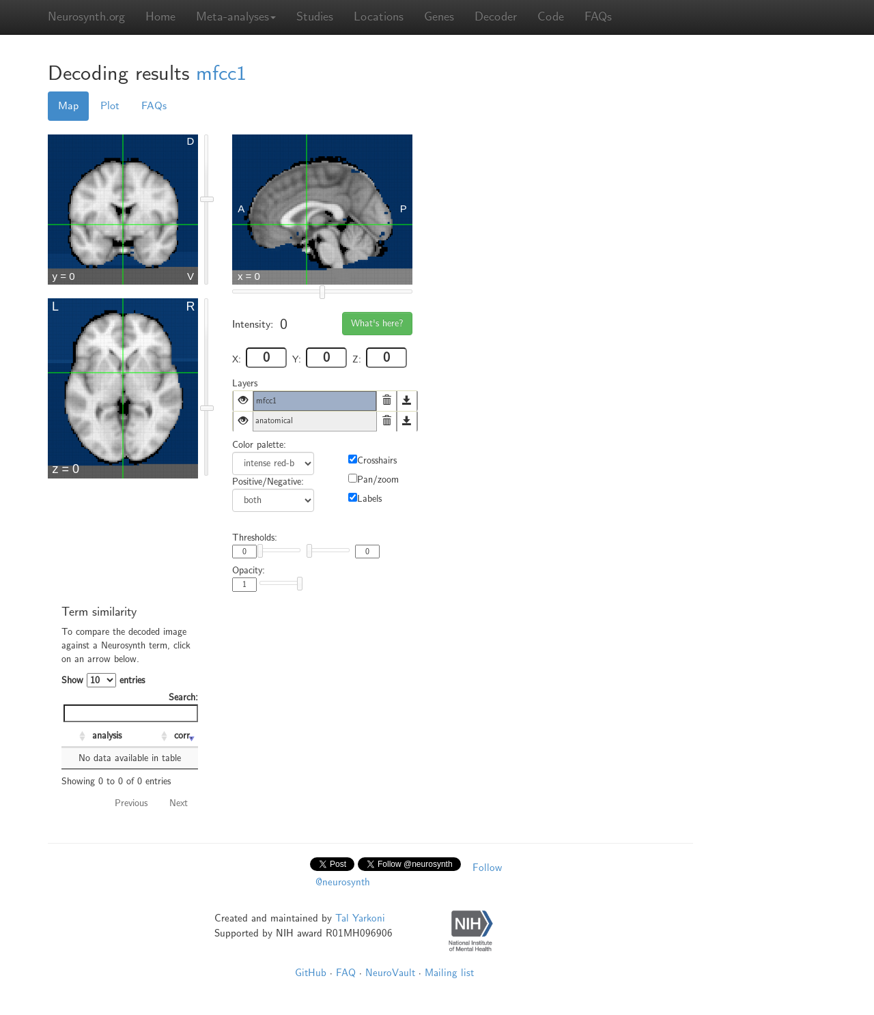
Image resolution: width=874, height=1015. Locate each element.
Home (160, 17)
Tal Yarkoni (360, 918)
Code (550, 17)
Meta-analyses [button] (236, 17)
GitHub (310, 973)
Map (68, 106)
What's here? (377, 323)
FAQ (346, 973)
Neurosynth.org (86, 17)
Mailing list (449, 973)
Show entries (103, 680)
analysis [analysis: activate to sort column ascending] (107, 735)
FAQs (598, 17)
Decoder (496, 17)
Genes (439, 17)
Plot (109, 106)
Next (178, 803)
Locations (379, 17)
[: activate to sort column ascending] (75, 736)
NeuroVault (390, 973)
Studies (314, 17)
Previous (131, 803)
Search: (131, 706)
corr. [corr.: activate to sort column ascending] (183, 735)
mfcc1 (221, 73)
